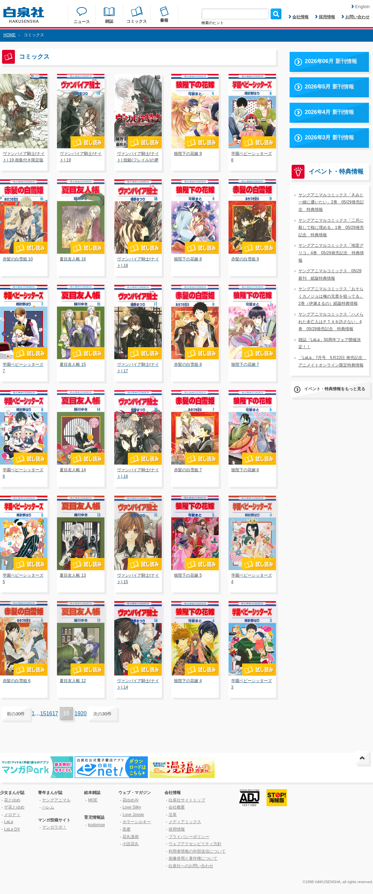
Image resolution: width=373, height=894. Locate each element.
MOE (92, 800)
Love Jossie (133, 814)
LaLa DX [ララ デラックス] (12, 829)
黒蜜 (126, 829)
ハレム (48, 807)
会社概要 (177, 807)
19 (78, 713)
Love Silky (131, 807)
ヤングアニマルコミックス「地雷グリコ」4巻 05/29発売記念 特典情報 (331, 252)
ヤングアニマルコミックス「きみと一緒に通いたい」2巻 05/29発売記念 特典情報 (331, 202)
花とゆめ (12, 800)
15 (43, 713)
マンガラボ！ (54, 827)
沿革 (173, 814)
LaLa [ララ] (8, 821)
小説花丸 (130, 843)
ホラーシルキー (136, 821)
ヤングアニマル (56, 800)
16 (49, 713)
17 (55, 713)
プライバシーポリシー (189, 836)
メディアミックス (185, 821)
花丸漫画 (130, 836)
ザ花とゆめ (14, 807)
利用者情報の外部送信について (197, 851)
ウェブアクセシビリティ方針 (195, 843)
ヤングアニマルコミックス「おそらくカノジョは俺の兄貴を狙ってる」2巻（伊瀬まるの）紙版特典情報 (331, 296)
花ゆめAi (130, 800)
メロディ (12, 814)
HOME (9, 35)
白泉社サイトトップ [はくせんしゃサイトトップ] (187, 800)
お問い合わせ (356, 17)
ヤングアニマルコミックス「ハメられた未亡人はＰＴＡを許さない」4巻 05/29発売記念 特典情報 (331, 321)
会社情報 (299, 17)
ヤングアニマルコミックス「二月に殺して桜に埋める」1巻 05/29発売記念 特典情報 (331, 227)
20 (84, 713)
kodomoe (96, 824)
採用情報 (325, 17)
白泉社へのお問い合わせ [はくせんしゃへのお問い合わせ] (191, 865)
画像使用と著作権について (193, 858)
